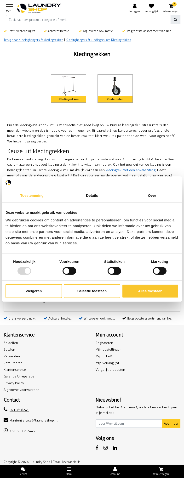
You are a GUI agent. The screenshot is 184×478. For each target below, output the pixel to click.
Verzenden (12, 356)
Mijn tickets (104, 356)
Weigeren (34, 291)
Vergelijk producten (110, 370)
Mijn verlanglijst (107, 363)
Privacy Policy (14, 383)
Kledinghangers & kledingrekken (88, 40)
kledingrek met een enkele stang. (131, 170)
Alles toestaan (150, 291)
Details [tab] (92, 195)
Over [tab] (152, 195)
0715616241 (16, 410)
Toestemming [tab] (32, 195)
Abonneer (171, 424)
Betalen (9, 350)
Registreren (104, 343)
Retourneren (13, 363)
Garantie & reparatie (19, 376)
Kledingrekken (121, 40)
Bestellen (11, 343)
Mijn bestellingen (108, 350)
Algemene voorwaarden (21, 390)
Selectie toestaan (92, 291)
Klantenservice (15, 370)
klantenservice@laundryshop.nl (31, 420)
